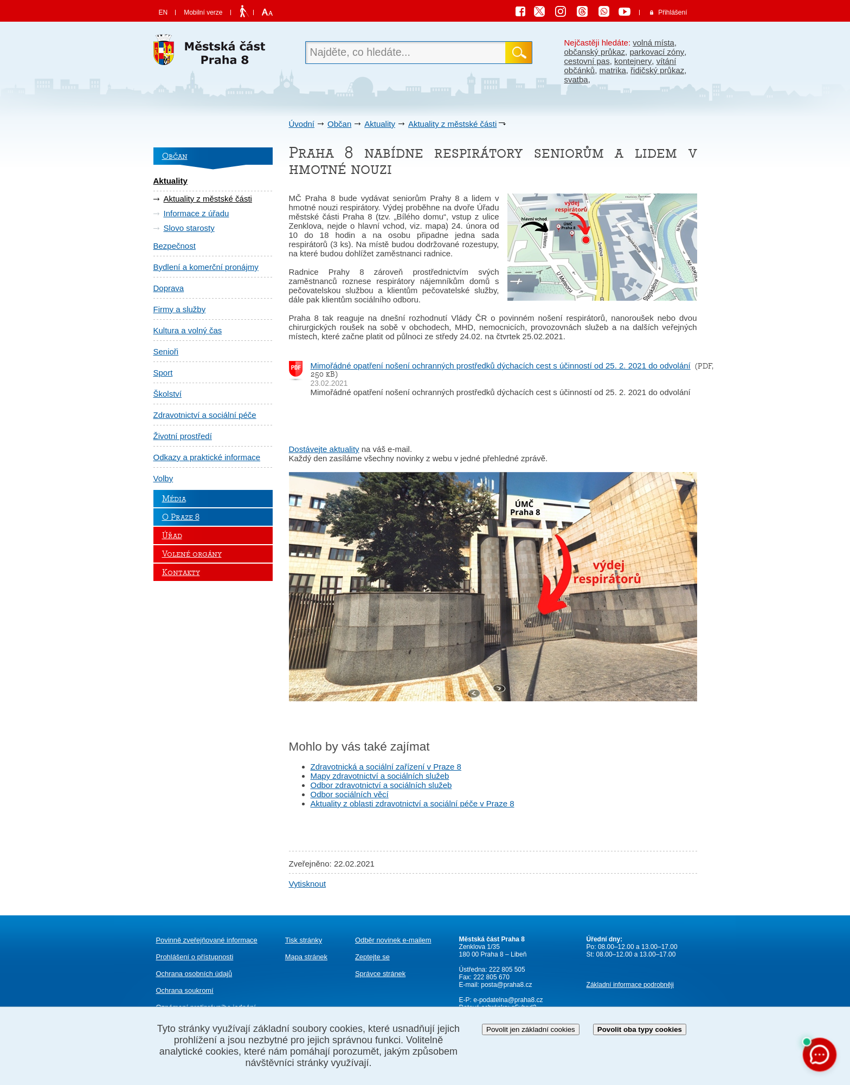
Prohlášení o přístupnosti (195, 957)
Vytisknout (307, 883)
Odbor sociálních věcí (350, 794)
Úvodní (302, 123)
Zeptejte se (372, 957)
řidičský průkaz (657, 70)
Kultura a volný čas (187, 330)
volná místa (653, 42)
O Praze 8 (180, 517)
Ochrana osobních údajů (194, 974)
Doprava (168, 288)
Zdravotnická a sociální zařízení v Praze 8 (386, 766)
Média (174, 498)
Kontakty (181, 572)
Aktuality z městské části (452, 123)
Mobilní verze (203, 12)
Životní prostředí (182, 436)
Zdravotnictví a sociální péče (204, 414)
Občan (339, 123)
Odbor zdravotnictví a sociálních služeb (381, 785)
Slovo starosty (189, 227)
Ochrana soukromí (185, 990)
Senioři (166, 351)
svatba (576, 79)
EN (163, 12)
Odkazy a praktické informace (207, 457)
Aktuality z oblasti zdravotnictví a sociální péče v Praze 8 (412, 803)
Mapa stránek (306, 957)
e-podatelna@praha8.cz (507, 1000)
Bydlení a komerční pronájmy (206, 267)
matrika (613, 70)
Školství (167, 393)
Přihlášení (672, 12)
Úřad (172, 535)
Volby (163, 478)
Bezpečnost (174, 245)
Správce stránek (380, 974)
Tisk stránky (303, 940)
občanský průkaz (595, 51)
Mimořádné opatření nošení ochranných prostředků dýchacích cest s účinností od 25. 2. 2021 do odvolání (501, 365)
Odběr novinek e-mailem (393, 940)
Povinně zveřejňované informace (206, 940)
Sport (163, 372)
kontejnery (633, 61)
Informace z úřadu (196, 213)
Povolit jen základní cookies (530, 1029)
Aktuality (379, 123)
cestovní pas (587, 61)
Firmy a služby (179, 309)
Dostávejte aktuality (324, 449)
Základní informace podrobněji (630, 985)
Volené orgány (192, 554)
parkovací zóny (656, 51)
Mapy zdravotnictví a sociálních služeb (380, 775)
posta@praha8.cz (506, 985)
